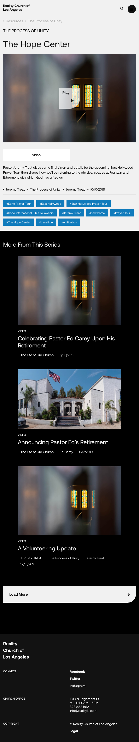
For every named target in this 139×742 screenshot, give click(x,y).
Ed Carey (66, 452)
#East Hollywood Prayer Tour (88, 208)
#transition (46, 227)
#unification (69, 227)
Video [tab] (36, 155)
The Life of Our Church (37, 355)
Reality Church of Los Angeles (16, 7)
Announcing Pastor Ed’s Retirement (63, 442)
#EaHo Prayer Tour (18, 208)
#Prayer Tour (122, 218)
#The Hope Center (18, 227)
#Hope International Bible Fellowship (29, 218)
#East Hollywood (50, 208)
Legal (74, 731)
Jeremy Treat (94, 558)
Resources (14, 21)
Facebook (77, 671)
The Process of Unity (45, 21)
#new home (97, 218)
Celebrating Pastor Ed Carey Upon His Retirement (66, 342)
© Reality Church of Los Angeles (93, 724)
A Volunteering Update (47, 548)
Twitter (75, 678)
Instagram (77, 685)
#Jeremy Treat (71, 218)
